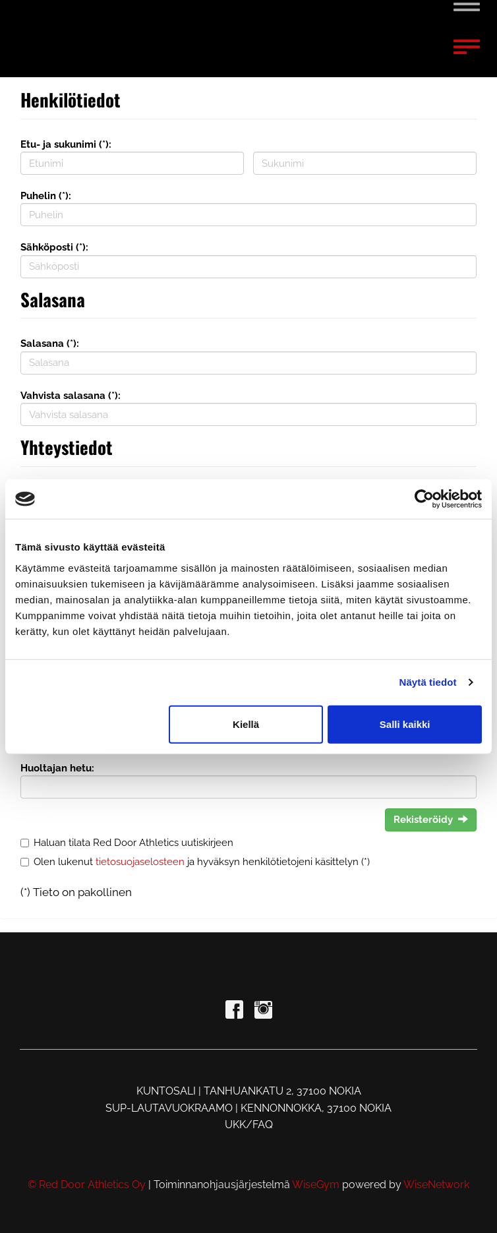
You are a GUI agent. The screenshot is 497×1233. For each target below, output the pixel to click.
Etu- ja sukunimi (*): (65, 144)
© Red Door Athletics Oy (87, 1184)
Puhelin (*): (45, 196)
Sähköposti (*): (54, 247)
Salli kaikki (405, 723)
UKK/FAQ (249, 1124)
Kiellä (246, 723)
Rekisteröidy (431, 820)
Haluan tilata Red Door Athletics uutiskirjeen (133, 843)
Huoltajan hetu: (57, 768)
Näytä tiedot (428, 682)
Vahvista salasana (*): (70, 396)
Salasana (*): (49, 343)
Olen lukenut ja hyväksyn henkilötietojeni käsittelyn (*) (202, 862)
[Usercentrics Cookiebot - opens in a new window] (424, 499)
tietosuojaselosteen (140, 862)
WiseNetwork (436, 1184)
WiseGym (315, 1184)
